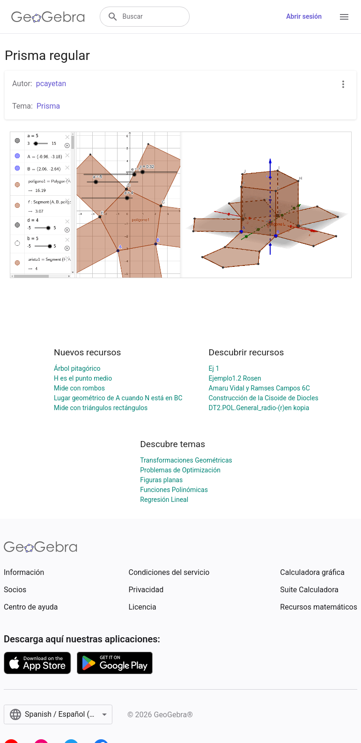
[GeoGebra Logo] (48, 16)
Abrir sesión (304, 16)
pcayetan (51, 83)
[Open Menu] (344, 16)
